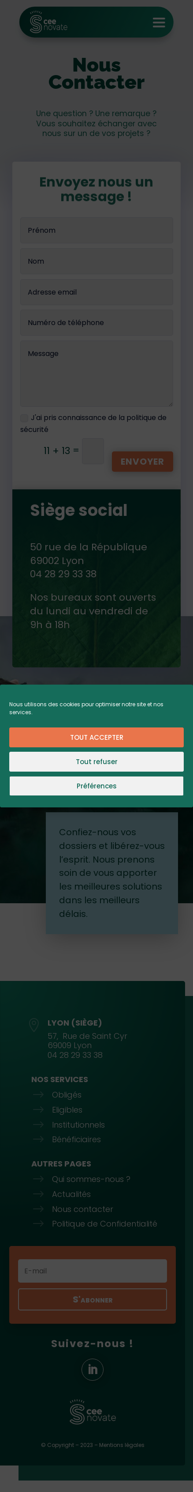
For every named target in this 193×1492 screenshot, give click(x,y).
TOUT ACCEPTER (96, 737)
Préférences (97, 786)
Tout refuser (97, 761)
